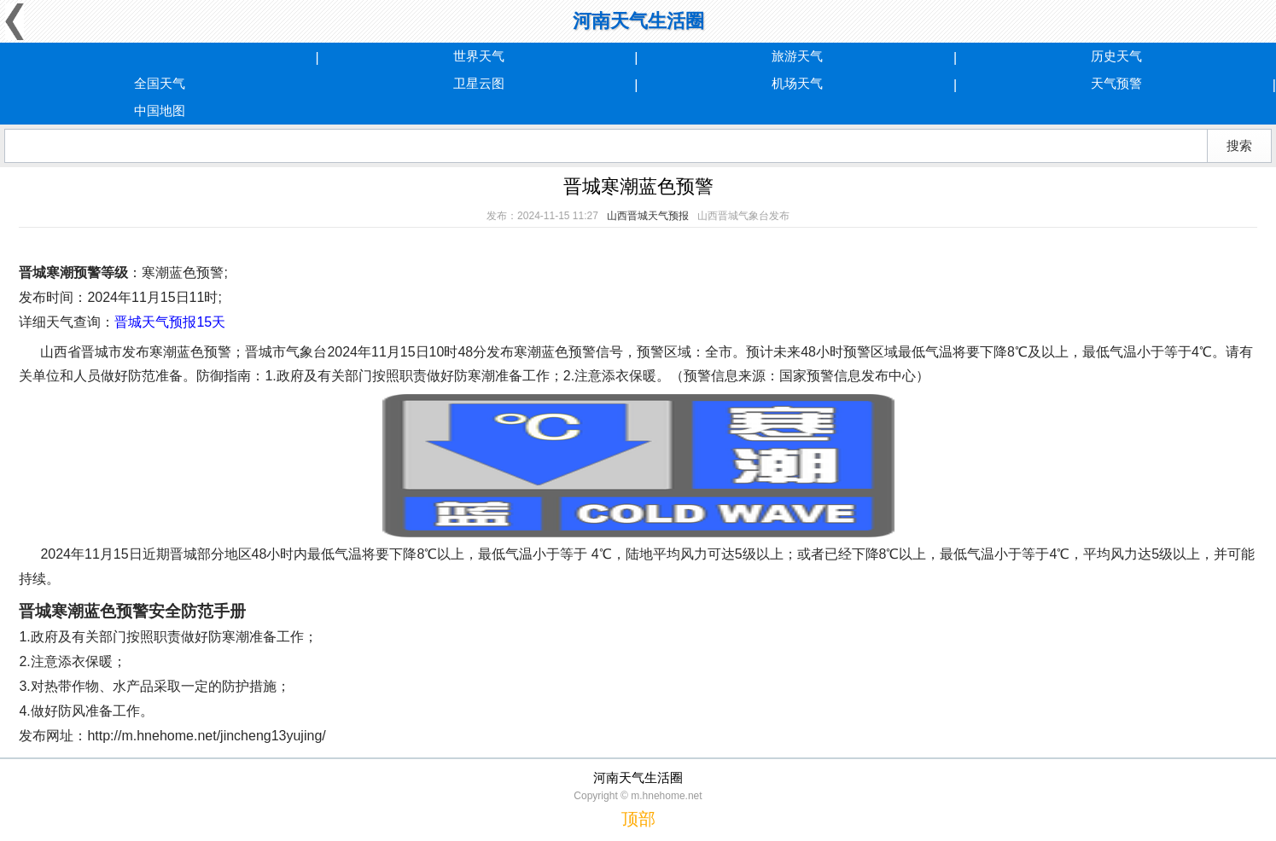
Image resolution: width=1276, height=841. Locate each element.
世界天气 (478, 56)
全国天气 (159, 83)
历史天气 (1116, 56)
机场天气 (797, 83)
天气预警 (1116, 83)
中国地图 (159, 110)
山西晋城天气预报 (648, 216)
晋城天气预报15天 (169, 322)
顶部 (638, 818)
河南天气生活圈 (638, 21)
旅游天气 (797, 56)
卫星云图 (478, 83)
